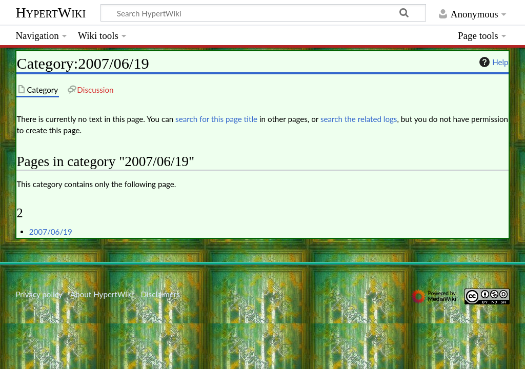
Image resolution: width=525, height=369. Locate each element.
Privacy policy (38, 294)
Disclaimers (160, 294)
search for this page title (216, 119)
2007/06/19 (50, 231)
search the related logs (358, 119)
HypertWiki (50, 12)
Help (492, 62)
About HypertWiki (101, 294)
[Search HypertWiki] (263, 13)
